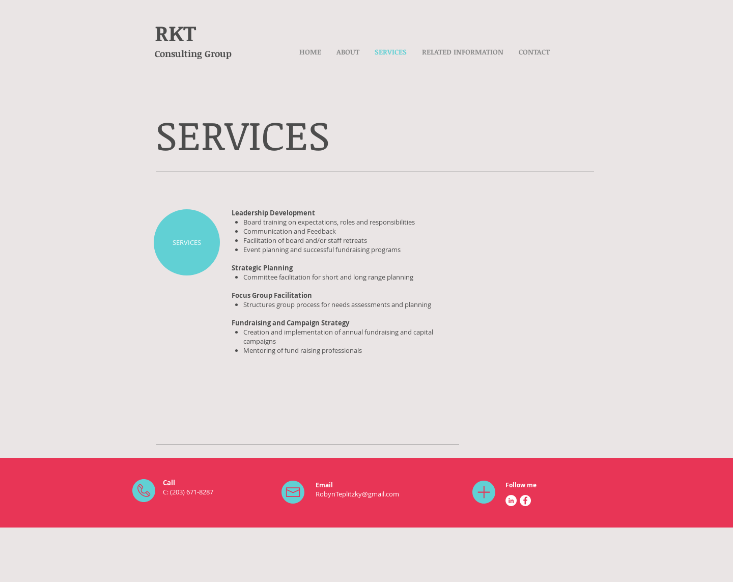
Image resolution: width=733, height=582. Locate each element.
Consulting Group (193, 53)
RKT (175, 32)
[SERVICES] (187, 242)
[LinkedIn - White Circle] (511, 500)
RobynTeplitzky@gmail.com (357, 493)
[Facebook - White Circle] (525, 500)
